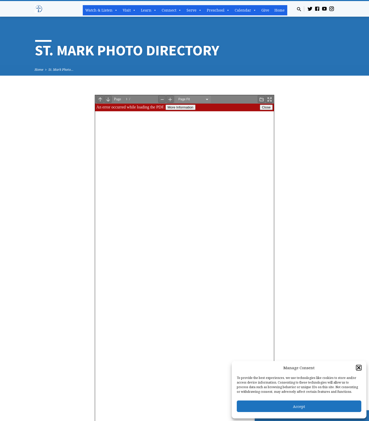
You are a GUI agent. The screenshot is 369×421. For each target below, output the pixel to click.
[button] (358, 367)
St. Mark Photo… (61, 69)
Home (279, 10)
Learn (149, 10)
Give (265, 10)
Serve (194, 10)
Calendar (245, 10)
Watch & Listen (101, 10)
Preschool (218, 10)
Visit (129, 10)
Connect (171, 10)
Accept (299, 406)
